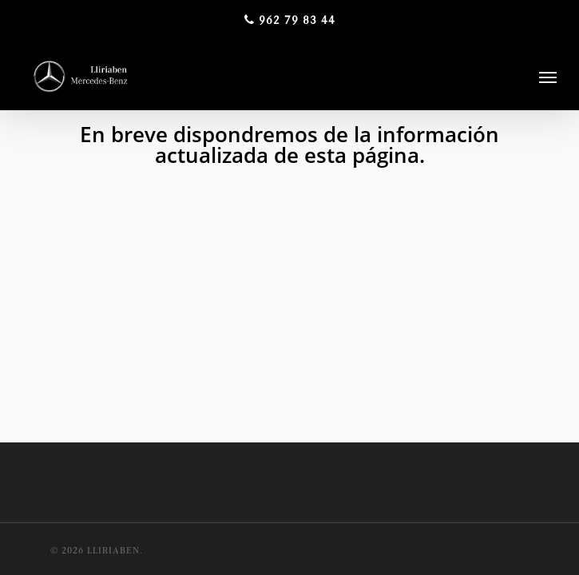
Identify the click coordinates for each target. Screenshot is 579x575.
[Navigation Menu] (548, 77)
